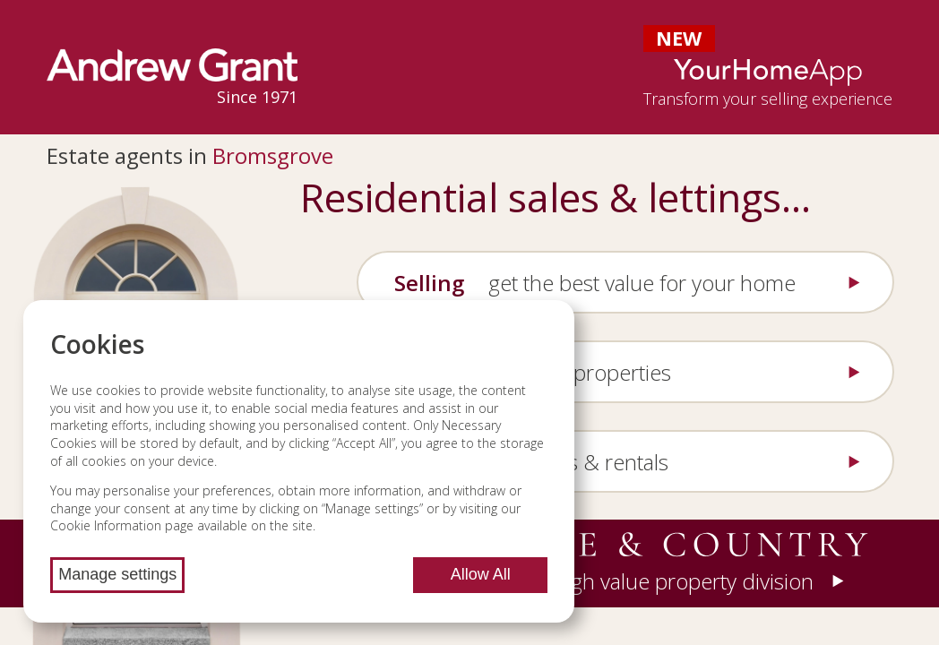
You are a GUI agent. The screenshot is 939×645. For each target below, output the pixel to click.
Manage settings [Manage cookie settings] (117, 574)
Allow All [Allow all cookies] (481, 574)
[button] (633, 564)
